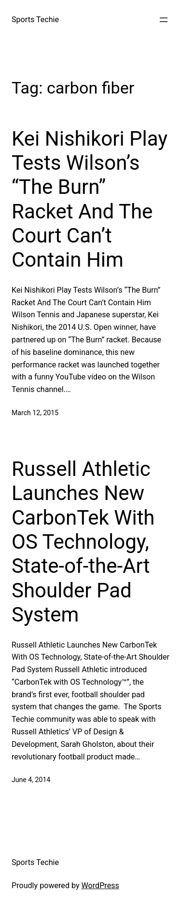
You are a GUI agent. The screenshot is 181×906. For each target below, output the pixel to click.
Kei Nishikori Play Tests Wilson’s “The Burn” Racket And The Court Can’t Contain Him (89, 199)
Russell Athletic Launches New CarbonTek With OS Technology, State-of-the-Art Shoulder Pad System (83, 541)
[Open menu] (163, 20)
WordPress (100, 885)
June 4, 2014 (31, 780)
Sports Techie (35, 19)
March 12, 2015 (35, 413)
